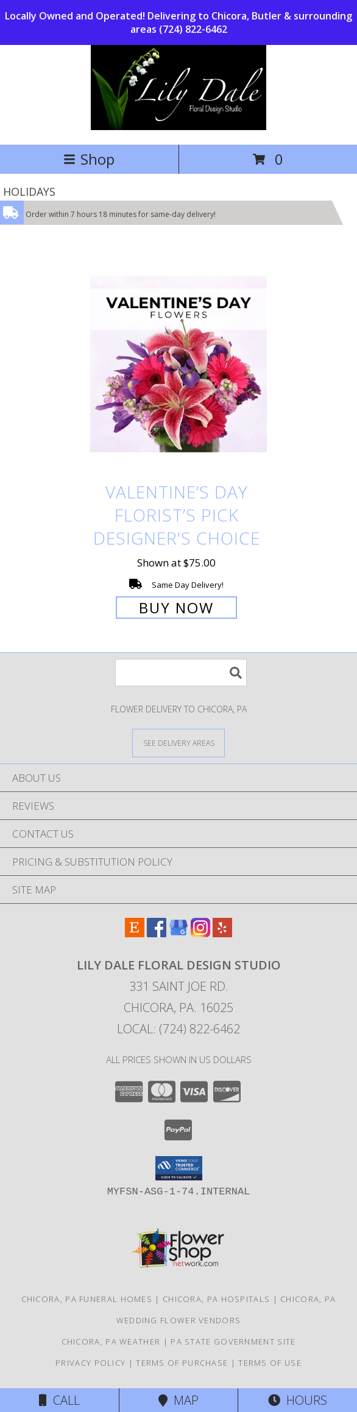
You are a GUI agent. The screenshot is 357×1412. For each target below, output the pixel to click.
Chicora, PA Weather (111, 1341)
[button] (178, 1168)
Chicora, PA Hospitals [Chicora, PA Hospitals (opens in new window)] (216, 1298)
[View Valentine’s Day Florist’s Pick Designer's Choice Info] (178, 365)
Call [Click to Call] (59, 1400)
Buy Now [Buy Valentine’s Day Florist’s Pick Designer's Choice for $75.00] (176, 608)
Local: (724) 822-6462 (178, 1029)
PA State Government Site (233, 1341)
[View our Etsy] (134, 933)
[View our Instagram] (200, 933)
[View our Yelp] (222, 933)
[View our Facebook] (156, 933)
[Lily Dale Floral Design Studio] (179, 127)
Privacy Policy (90, 1362)
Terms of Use (270, 1362)
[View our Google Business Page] (178, 933)
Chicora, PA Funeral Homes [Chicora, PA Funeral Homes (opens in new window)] (87, 1298)
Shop (89, 159)
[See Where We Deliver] (178, 742)
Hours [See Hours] (297, 1400)
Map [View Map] (178, 1400)
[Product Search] (181, 672)
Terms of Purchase (182, 1362)
